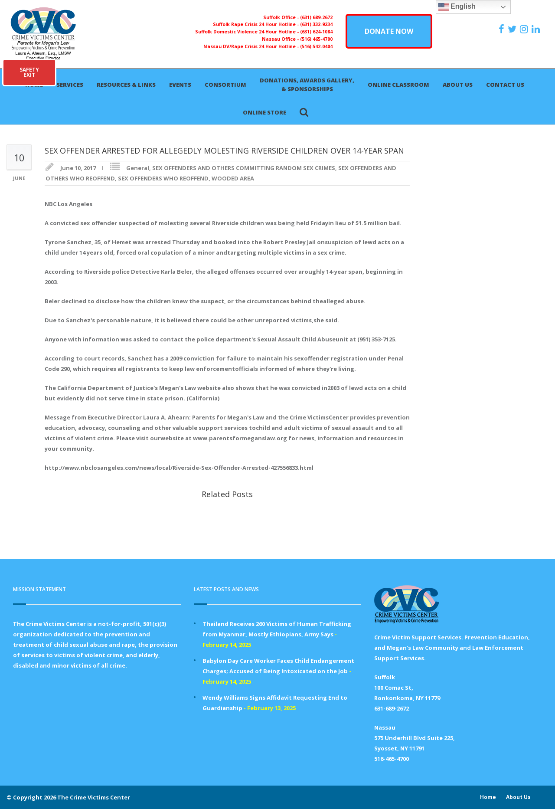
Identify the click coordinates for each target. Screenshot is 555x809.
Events (180, 84)
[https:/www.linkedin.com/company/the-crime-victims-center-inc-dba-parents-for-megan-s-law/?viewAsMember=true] (537, 29)
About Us (458, 84)
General (137, 168)
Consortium (225, 84)
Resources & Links (126, 84)
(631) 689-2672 (316, 17)
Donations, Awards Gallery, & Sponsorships (307, 84)
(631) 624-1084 (316, 32)
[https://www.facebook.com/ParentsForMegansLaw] (502, 29)
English (457, 7)
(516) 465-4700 (316, 39)
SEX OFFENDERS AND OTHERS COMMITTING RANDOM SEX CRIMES (243, 168)
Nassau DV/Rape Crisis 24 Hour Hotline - (251, 46)
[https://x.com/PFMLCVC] (513, 29)
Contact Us (505, 84)
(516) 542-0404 (316, 46)
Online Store (264, 112)
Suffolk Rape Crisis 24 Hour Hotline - (256, 24)
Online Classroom (398, 84)
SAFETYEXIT (29, 72)
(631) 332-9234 (316, 24)
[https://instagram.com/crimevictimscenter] (525, 29)
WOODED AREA (233, 178)
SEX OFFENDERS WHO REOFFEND (163, 178)
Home (488, 797)
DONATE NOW (389, 31)
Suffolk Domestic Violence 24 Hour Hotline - (247, 32)
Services (69, 84)
